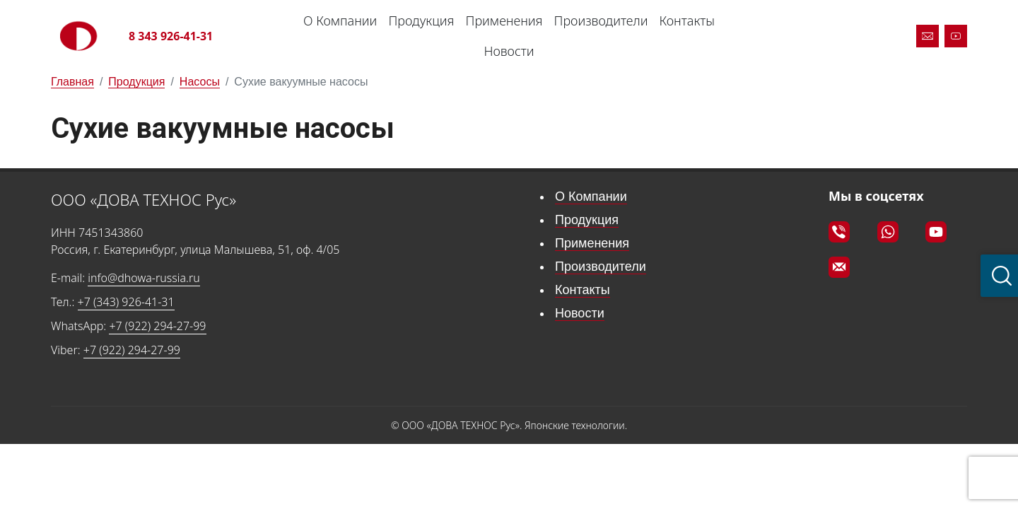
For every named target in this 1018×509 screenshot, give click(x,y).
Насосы (200, 82)
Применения (504, 20)
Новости (509, 50)
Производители (601, 20)
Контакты (687, 20)
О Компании (340, 20)
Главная (72, 82)
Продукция (421, 20)
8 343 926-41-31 (171, 36)
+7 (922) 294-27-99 (157, 326)
